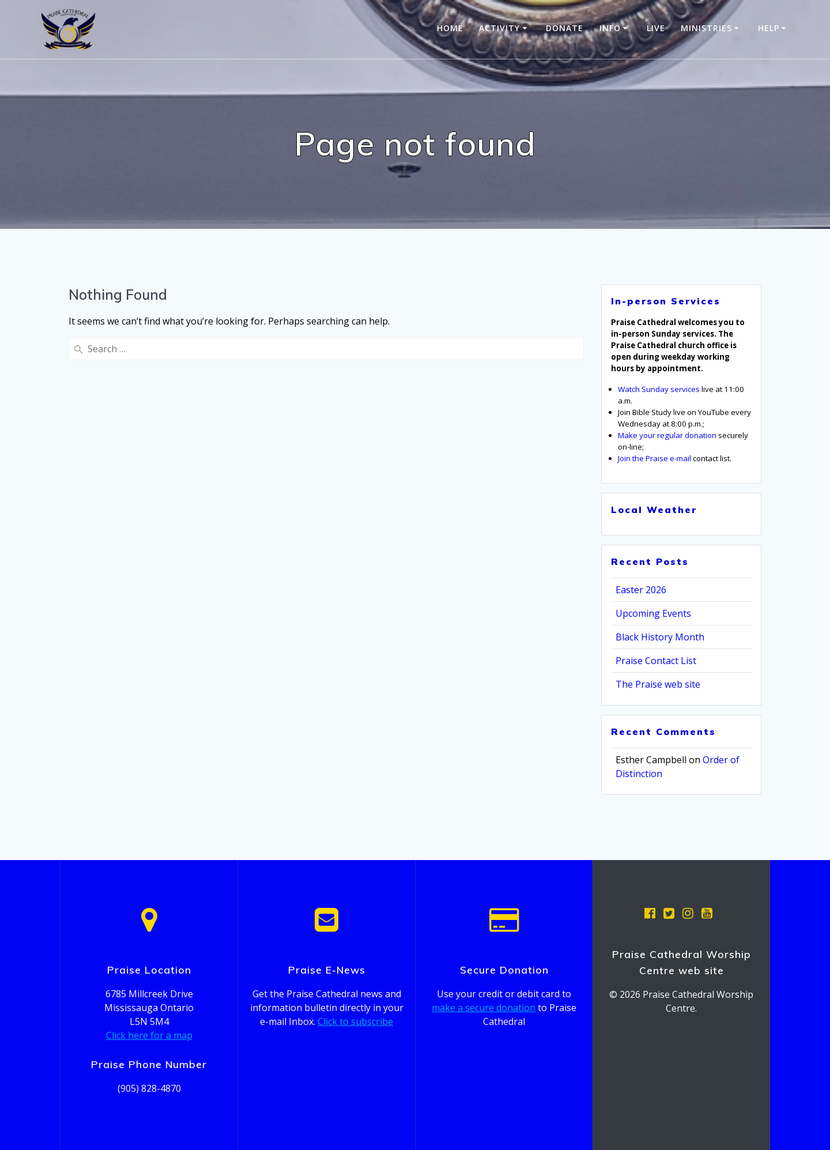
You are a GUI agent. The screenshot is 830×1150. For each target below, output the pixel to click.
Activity (499, 27)
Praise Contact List (656, 660)
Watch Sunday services (659, 389)
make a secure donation (483, 1007)
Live (656, 27)
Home (450, 27)
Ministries (706, 27)
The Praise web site (658, 684)
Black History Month (660, 637)
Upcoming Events (653, 613)
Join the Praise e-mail (654, 458)
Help (768, 27)
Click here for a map (149, 1035)
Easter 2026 (641, 589)
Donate (564, 27)
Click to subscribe (355, 1021)
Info (610, 27)
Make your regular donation (667, 435)
